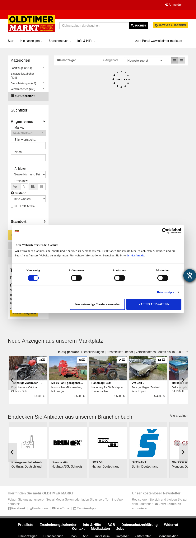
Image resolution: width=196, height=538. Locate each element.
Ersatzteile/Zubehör (119, 352)
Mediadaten (100, 529)
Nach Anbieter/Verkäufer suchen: (27, 152)
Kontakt (78, 529)
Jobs (120, 529)
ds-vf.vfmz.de (135, 255)
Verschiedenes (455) (23, 89)
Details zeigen (165, 292)
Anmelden (174, 4)
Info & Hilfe (86, 40)
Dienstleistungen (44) (23, 83)
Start (11, 40)
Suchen (138, 25)
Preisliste (25, 525)
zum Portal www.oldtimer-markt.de (158, 40)
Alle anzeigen (179, 415)
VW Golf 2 (138, 382)
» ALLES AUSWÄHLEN (153, 304)
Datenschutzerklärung (139, 525)
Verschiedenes (146, 352)
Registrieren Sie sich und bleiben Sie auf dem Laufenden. (159, 504)
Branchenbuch (60, 40)
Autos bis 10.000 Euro (173, 352)
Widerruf (171, 525)
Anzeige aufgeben (170, 25)
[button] (28, 133)
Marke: (19, 127)
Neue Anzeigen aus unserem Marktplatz (55, 341)
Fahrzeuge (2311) (21, 67)
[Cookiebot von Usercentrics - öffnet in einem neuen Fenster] (164, 231)
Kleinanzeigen (31, 40)
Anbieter (20, 168)
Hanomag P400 (101, 382)
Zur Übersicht (25, 96)
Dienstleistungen (92, 352)
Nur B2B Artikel (23, 206)
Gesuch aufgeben (24, 313)
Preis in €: (21, 181)
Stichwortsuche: (25, 139)
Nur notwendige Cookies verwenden (97, 304)
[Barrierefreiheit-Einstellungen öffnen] (189, 275)
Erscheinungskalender (58, 525)
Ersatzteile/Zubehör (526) (22, 75)
